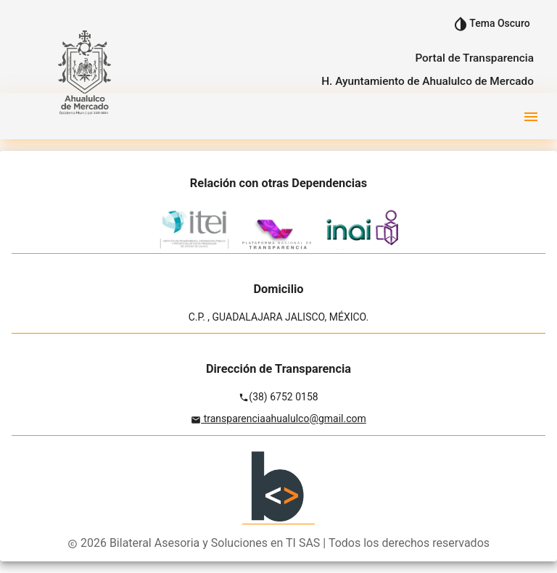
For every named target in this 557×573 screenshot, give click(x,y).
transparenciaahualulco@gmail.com (283, 418)
